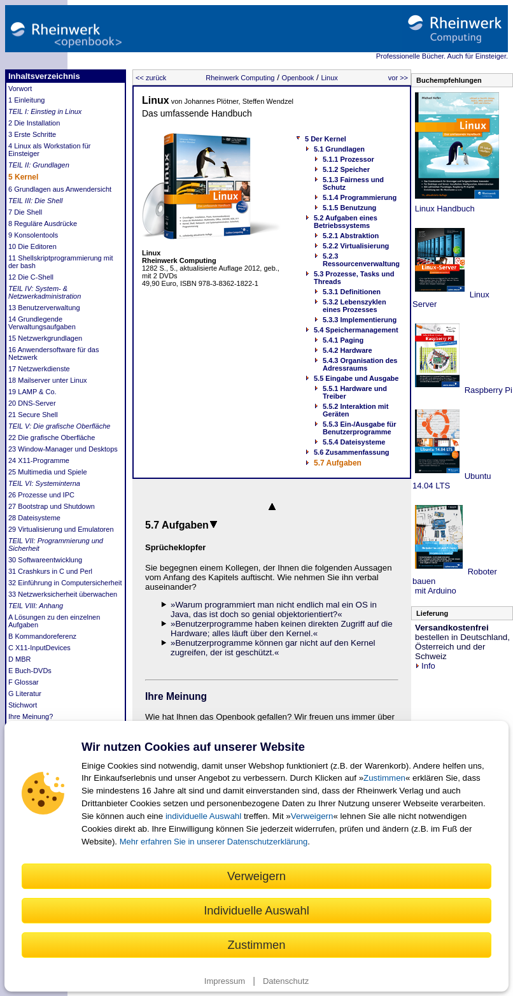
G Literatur (24, 693)
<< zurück (151, 78)
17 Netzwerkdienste (39, 369)
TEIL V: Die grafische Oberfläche (59, 426)
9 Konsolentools (33, 235)
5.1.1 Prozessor (348, 159)
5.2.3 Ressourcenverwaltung (361, 259)
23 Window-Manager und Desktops (63, 449)
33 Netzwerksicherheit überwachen (62, 594)
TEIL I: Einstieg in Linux (44, 111)
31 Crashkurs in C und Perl (50, 571)
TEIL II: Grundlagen (38, 165)
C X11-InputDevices (39, 647)
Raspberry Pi (487, 390)
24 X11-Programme (38, 460)
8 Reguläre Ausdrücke (42, 223)
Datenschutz (286, 981)
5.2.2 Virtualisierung (356, 246)
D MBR (19, 659)
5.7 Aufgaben (338, 463)
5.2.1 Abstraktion (351, 235)
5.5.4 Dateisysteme (354, 442)
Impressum (224, 981)
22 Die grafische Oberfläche (51, 437)
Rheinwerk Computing (240, 78)
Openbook (298, 78)
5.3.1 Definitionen (352, 291)
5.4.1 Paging (343, 340)
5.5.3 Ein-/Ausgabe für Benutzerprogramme (360, 428)
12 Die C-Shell (30, 277)
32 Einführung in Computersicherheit (65, 583)
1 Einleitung (26, 100)
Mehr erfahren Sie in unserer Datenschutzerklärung (214, 841)
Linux (329, 78)
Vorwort (20, 88)
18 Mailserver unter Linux (47, 380)
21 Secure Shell (33, 414)
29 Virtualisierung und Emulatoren (61, 529)
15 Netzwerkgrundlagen (45, 338)
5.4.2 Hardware (347, 350)
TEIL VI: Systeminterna (44, 483)
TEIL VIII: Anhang (35, 605)
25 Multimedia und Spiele (47, 472)
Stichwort (22, 705)
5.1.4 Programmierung (360, 197)
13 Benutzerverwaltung (44, 307)
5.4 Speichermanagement (356, 330)
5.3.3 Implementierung (360, 320)
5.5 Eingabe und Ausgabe (356, 378)
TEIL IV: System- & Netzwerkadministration (44, 292)
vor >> (398, 78)
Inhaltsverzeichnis (44, 76)
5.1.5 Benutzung (349, 207)
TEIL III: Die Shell (35, 200)
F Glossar (23, 682)
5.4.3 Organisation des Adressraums (360, 364)
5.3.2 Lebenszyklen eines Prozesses (354, 305)
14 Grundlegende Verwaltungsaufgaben (42, 323)
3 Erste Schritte (32, 134)
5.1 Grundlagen (339, 149)
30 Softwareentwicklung (45, 560)
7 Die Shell (25, 212)
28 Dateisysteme (34, 518)
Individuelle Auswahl (256, 910)
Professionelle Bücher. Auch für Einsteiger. (442, 56)
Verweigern (312, 816)
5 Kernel (23, 177)
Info (425, 666)
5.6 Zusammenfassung (352, 452)
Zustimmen (384, 778)
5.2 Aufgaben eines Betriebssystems (345, 221)
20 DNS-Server (32, 403)
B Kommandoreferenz (42, 636)
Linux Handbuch (443, 208)
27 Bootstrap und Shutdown (51, 506)
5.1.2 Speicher (346, 169)
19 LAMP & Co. (32, 391)
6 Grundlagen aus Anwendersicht (59, 189)
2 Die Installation (34, 123)
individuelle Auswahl (203, 816)
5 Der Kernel (325, 139)
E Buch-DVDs (30, 670)
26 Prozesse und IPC (41, 495)
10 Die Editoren (32, 246)
